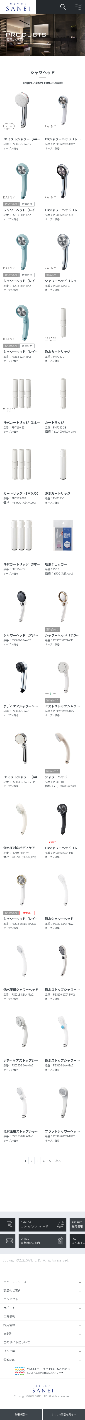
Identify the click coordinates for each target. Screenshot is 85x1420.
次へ (58, 1161)
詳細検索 (20, 1414)
